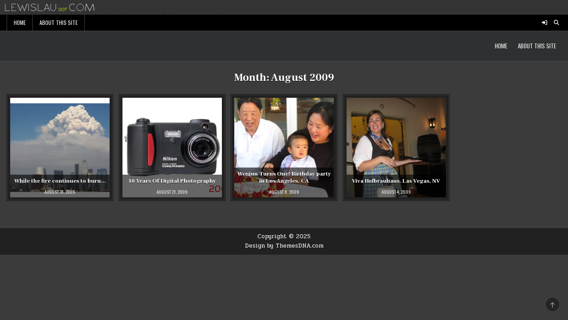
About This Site (58, 22)
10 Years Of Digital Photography (172, 180)
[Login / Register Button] (544, 23)
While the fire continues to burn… (60, 180)
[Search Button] (556, 23)
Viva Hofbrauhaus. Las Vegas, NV (396, 180)
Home (20, 22)
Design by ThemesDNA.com (284, 245)
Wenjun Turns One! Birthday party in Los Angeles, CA (284, 177)
